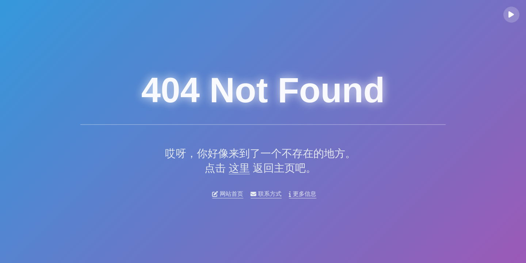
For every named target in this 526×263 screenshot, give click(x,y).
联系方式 (267, 194)
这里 (236, 168)
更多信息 (304, 194)
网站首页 (229, 194)
